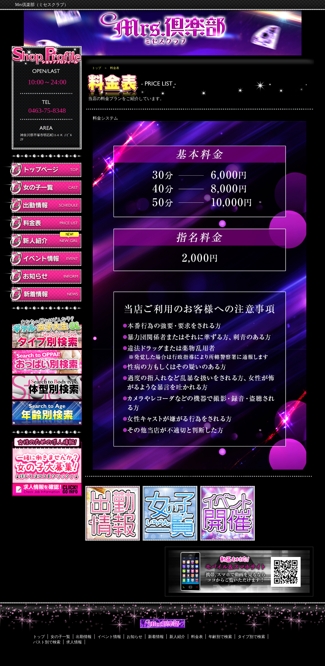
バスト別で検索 (46, 642)
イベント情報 (109, 636)
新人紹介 (177, 636)
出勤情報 (83, 636)
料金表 (197, 636)
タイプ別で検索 (251, 636)
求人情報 (74, 642)
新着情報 (156, 636)
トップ (96, 68)
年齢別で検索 (220, 636)
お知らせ (134, 636)
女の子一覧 (60, 636)
